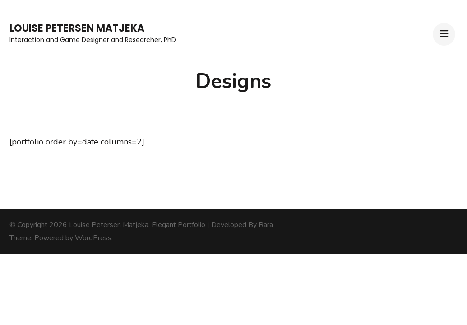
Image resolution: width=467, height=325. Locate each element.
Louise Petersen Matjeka (76, 28)
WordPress (93, 238)
